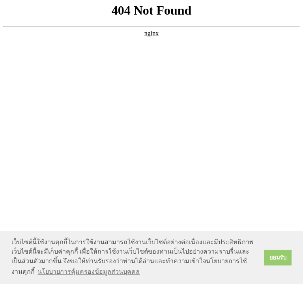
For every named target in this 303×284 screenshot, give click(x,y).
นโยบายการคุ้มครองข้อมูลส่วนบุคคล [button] (88, 271)
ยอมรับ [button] (277, 257)
